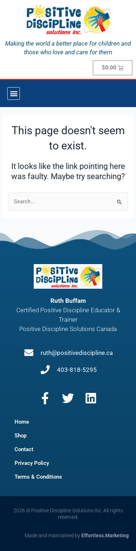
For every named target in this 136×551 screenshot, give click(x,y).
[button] (13, 93)
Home (22, 422)
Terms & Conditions (38, 477)
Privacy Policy (32, 463)
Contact (24, 449)
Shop (20, 435)
